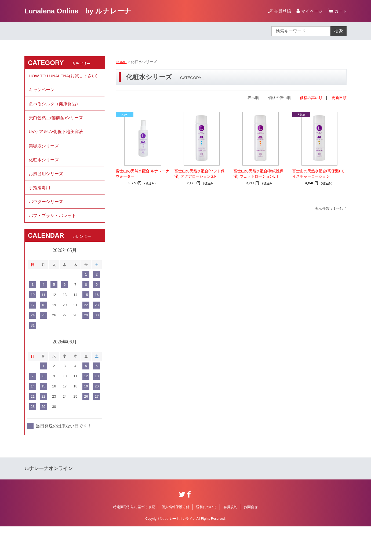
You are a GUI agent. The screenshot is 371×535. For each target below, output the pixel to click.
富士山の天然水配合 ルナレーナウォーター (142, 173)
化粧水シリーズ (44, 164)
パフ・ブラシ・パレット (52, 223)
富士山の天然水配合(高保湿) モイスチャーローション (318, 173)
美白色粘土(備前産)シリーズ (56, 120)
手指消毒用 (39, 194)
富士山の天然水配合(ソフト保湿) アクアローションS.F (199, 173)
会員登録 (281, 11)
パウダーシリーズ (46, 209)
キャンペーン (41, 91)
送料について (206, 516)
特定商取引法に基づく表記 (134, 516)
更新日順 (339, 98)
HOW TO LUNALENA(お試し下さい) (64, 76)
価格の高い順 (311, 98)
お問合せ (251, 516)
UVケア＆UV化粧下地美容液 (56, 135)
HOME (121, 62)
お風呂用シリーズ (46, 179)
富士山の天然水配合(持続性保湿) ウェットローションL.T (259, 173)
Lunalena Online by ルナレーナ (82, 11)
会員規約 (230, 516)
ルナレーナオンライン (48, 477)
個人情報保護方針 (176, 516)
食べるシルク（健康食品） (54, 105)
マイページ (311, 11)
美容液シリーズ (44, 150)
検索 (338, 31)
